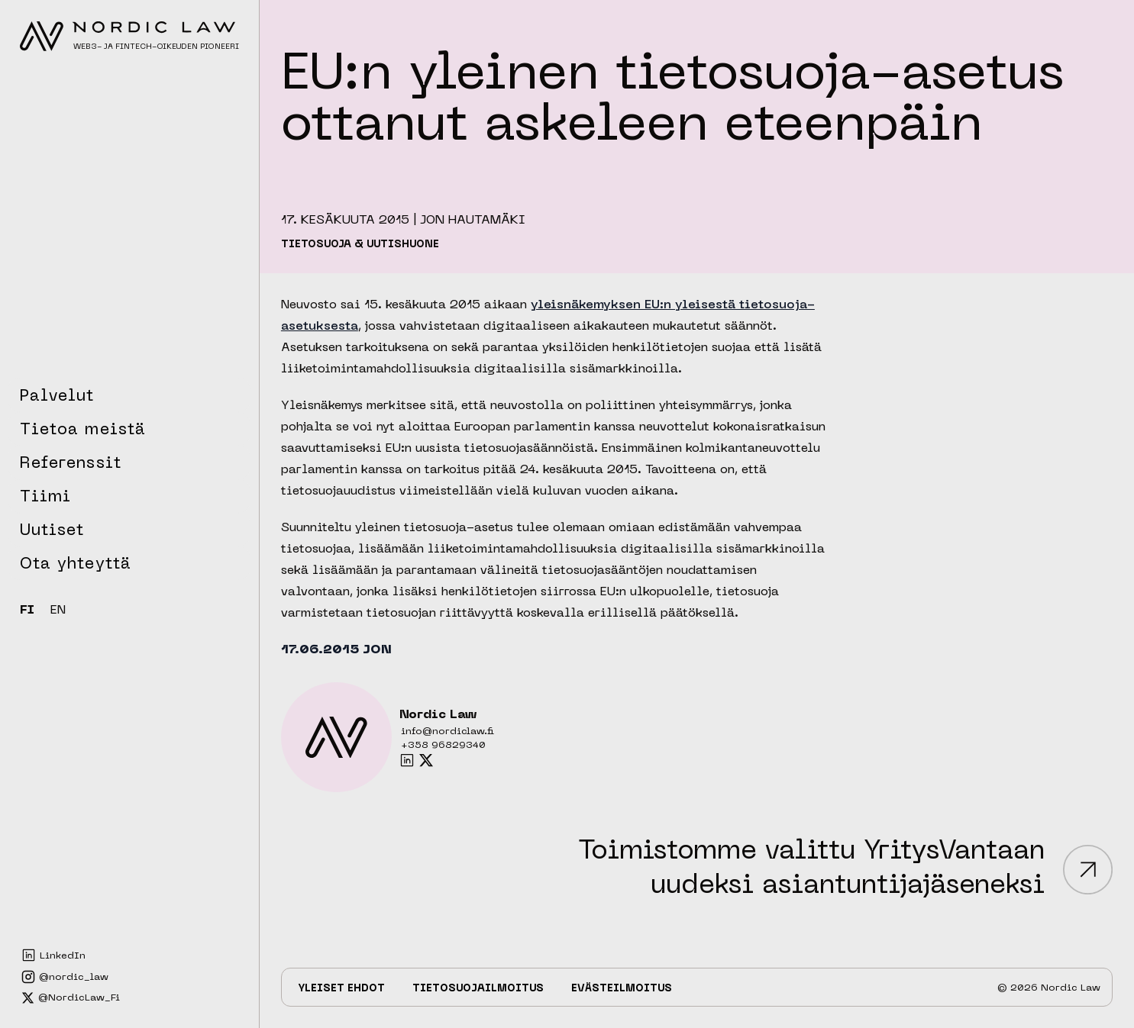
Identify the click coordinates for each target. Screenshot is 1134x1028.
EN (58, 610)
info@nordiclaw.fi (447, 731)
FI (27, 610)
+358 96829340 (443, 745)
